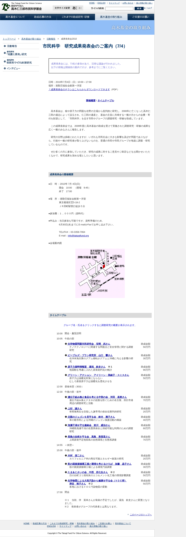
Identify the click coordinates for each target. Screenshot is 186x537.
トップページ (9, 39)
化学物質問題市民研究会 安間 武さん (88, 344)
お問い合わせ (127, 3)
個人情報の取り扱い (144, 3)
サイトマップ (114, 3)
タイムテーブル (106, 100)
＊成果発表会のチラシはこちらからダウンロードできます (79, 89)
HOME (92, 3)
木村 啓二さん (75, 455)
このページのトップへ (141, 514)
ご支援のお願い (105, 523)
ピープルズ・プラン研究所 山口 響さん (90, 355)
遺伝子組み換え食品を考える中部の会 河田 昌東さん (97, 397)
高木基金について (123, 523)
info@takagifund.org (78, 235)
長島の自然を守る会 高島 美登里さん (88, 436)
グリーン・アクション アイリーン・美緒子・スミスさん (98, 375)
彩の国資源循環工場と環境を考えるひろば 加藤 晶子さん (99, 464)
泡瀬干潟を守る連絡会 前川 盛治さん (88, 425)
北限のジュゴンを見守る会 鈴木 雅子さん (91, 417)
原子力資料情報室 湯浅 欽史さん (86, 366)
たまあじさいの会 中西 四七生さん (87, 472)
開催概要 (91, 100)
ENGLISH (102, 3)
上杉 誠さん (74, 408)
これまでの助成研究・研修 (62, 523)
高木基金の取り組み (31, 39)
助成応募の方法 (40, 523)
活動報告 (51, 39)
